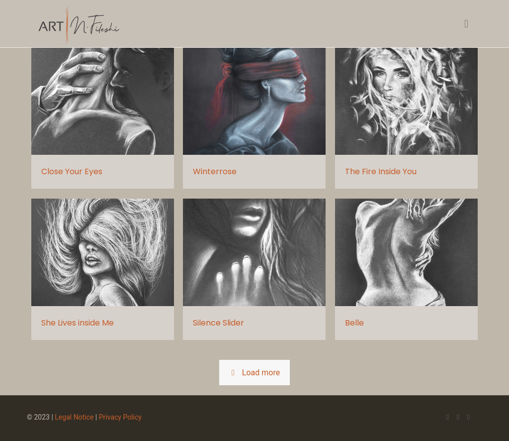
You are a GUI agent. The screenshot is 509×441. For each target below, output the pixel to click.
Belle (354, 323)
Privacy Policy (120, 417)
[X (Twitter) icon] (458, 417)
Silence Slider (218, 323)
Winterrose (215, 171)
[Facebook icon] (447, 417)
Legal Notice (74, 417)
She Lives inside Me (77, 323)
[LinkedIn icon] (468, 417)
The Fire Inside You (381, 171)
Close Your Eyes (71, 171)
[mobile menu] (466, 23)
